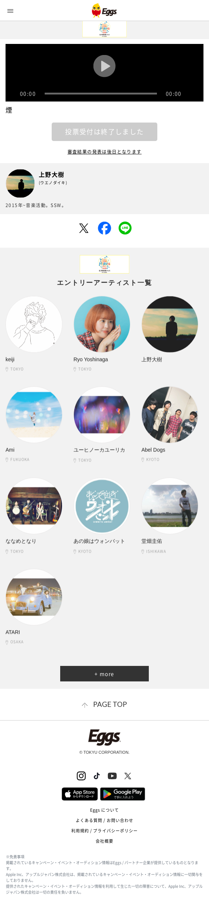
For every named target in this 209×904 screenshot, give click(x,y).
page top (110, 704)
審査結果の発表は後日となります (105, 151)
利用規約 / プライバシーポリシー (104, 831)
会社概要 (104, 841)
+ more (104, 673)
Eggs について (104, 810)
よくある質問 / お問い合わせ (105, 820)
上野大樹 (52, 174)
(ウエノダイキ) (53, 182)
